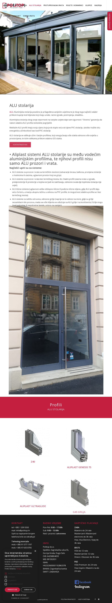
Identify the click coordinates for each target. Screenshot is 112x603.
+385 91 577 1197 (24, 544)
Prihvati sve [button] (12, 590)
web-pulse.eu (43, 599)
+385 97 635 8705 (24, 547)
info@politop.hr (23, 530)
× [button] (35, 551)
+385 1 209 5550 (22, 527)
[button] (20, 595)
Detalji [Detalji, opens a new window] (18, 569)
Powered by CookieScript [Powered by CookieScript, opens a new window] (20, 598)
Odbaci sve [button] (28, 590)
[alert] (20, 575)
